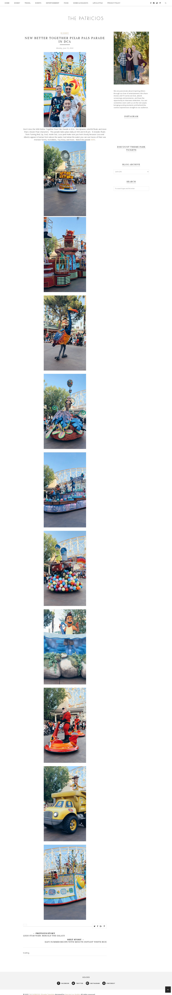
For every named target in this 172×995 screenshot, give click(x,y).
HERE (93, 137)
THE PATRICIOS (86, 15)
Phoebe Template (48, 992)
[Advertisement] (131, 228)
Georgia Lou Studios (73, 992)
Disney (65, 31)
